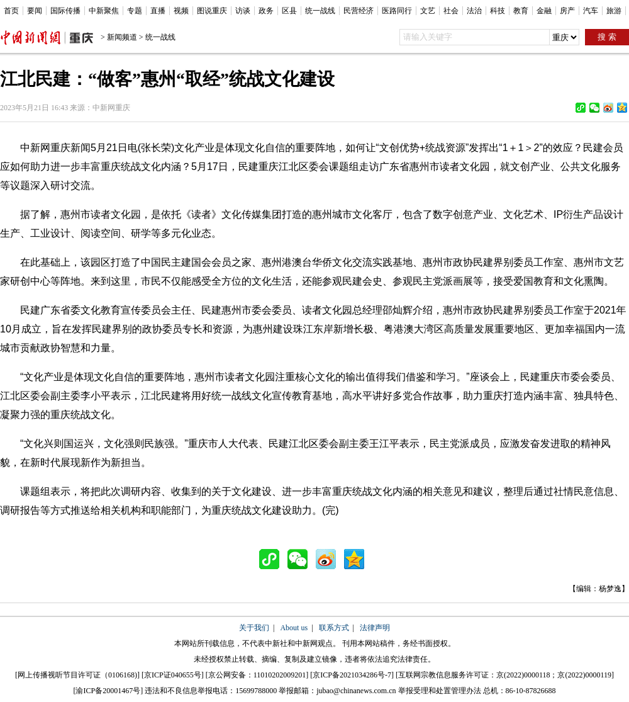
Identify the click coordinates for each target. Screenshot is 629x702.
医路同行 (397, 10)
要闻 (34, 10)
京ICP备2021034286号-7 (352, 675)
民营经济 (358, 10)
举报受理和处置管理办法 (439, 690)
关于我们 (254, 627)
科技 (497, 10)
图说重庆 (212, 10)
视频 (181, 10)
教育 (520, 10)
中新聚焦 (104, 10)
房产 (567, 10)
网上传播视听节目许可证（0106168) (77, 675)
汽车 (590, 10)
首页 (11, 10)
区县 (289, 10)
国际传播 (65, 10)
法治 (474, 10)
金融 (544, 10)
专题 (134, 10)
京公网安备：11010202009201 (257, 675)
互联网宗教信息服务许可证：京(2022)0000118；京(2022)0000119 (504, 675)
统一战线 (320, 10)
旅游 (613, 10)
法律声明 (375, 627)
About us (294, 627)
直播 (157, 10)
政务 (266, 10)
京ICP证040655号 (172, 675)
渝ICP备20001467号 (107, 690)
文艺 (427, 10)
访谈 (242, 10)
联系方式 (334, 627)
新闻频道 (122, 37)
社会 (451, 10)
